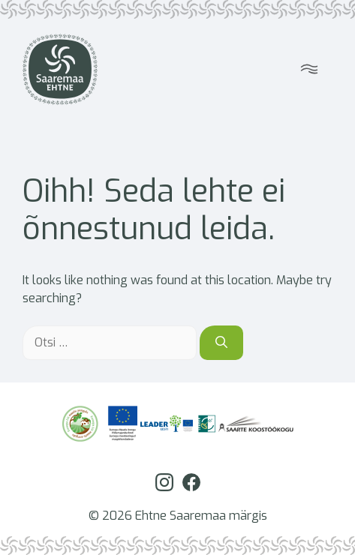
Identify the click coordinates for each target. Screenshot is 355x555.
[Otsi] (221, 343)
